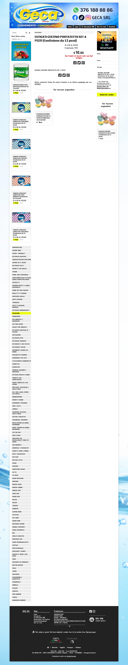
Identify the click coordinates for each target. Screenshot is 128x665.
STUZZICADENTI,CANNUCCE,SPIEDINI (21, 361)
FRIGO (14, 559)
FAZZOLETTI (16, 282)
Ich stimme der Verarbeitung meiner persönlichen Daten (104, 85)
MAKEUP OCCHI (17, 484)
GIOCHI (14, 463)
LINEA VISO (15, 493)
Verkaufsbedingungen (40, 621)
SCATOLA (15, 545)
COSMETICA (15, 364)
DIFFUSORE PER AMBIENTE (20, 562)
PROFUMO (15, 466)
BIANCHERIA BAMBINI (18, 600)
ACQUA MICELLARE (17, 478)
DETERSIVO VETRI (17, 338)
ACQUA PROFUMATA (18, 530)
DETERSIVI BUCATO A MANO (21, 375)
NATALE (14, 499)
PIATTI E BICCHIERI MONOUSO (18, 306)
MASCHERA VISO (17, 539)
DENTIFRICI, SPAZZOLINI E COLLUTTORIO (20, 388)
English (62, 647)
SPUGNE (14, 271)
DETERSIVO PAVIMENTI (19, 341)
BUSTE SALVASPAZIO (18, 454)
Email (98, 60)
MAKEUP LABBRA (17, 487)
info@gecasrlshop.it (90, 653)
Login (76, 27)
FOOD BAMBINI (16, 594)
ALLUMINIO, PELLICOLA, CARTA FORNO (19, 412)
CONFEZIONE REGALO (18, 469)
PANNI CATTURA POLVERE (20, 290)
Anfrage (99, 67)
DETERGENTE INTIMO (18, 347)
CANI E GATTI (16, 406)
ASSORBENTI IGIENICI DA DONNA (20, 351)
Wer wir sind (101, 27)
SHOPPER (15, 591)
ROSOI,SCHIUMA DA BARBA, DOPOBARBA (20, 423)
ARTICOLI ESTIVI (17, 460)
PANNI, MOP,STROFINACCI (20, 275)
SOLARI (14, 571)
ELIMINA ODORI (17, 512)
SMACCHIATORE (17, 247)
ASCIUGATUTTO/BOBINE (19, 355)
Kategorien (37, 616)
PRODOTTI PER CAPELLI (19, 268)
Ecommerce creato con (64, 656)
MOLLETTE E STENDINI (19, 293)
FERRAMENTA (16, 582)
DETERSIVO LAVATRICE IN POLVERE (20, 331)
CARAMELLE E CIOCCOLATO (20, 448)
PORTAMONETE (17, 445)
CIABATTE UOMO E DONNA (20, 451)
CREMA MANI (16, 521)
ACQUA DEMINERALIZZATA (20, 542)
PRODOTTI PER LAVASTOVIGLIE (17, 378)
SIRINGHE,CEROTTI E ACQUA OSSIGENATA (21, 286)
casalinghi (81, 88)
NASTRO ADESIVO (17, 565)
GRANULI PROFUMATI (18, 527)
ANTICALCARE (16, 335)
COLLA (14, 568)
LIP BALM (15, 475)
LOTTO (14, 472)
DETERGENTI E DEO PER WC (20, 344)
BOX (13, 533)
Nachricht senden (107, 95)
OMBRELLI (15, 585)
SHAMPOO (15, 508)
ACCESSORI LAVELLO (18, 296)
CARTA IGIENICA (17, 299)
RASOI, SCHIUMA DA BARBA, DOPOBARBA (20, 428)
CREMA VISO (16, 496)
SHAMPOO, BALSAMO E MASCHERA (19, 371)
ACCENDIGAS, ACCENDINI (19, 420)
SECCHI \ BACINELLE (18, 253)
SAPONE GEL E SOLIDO (19, 262)
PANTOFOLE (15, 574)
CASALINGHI (38, 32)
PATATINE (15, 515)
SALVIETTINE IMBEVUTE (19, 327)
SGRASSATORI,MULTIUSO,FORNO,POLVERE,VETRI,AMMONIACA (21, 259)
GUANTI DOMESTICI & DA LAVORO (20, 383)
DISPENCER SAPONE (18, 524)
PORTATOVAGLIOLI (17, 548)
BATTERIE (15, 457)
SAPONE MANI (16, 250)
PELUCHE (15, 588)
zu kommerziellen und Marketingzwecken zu (104, 86)
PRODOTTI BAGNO (17, 400)
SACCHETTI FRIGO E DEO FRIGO (19, 555)
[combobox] (21, 39)
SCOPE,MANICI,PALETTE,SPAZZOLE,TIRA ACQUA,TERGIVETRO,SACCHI (21, 278)
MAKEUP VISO (16, 490)
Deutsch (54, 647)
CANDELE (15, 409)
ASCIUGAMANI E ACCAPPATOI (17, 578)
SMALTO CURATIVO (18, 536)
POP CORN (15, 518)
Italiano (78, 647)
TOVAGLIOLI (15, 302)
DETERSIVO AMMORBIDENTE (20, 310)
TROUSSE (15, 505)
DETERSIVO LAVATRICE (19, 256)
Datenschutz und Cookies (42, 619)
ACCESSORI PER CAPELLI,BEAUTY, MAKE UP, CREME (20, 440)
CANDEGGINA (16, 316)
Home (70, 27)
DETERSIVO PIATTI (18, 265)
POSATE (14, 502)
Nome (98, 53)
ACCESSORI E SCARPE (19, 551)
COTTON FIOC (16, 432)
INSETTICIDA (16, 435)
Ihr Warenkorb (88, 27)
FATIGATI (38, 90)
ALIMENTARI (16, 367)
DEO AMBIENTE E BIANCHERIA (17, 320)
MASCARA (15, 481)
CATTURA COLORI (17, 324)
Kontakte (112, 27)
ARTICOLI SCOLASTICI (19, 416)
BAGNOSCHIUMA (17, 397)
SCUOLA (14, 597)
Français (70, 647)
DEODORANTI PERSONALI (19, 403)
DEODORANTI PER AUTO (19, 358)
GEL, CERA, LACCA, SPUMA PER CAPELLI (20, 393)
